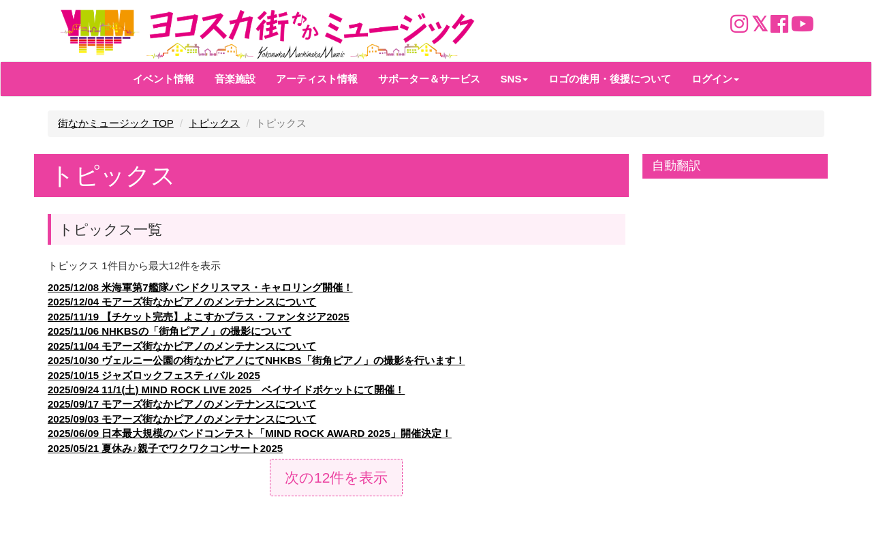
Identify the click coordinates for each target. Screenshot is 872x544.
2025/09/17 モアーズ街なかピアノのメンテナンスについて (182, 404)
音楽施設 (235, 79)
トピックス (214, 123)
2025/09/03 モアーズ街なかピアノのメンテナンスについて (182, 419)
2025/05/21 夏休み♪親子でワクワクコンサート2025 (165, 448)
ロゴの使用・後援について (609, 79)
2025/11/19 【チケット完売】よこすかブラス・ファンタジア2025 (198, 316)
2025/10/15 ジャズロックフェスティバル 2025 (154, 375)
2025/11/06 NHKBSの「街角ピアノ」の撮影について (170, 331)
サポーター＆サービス (429, 79)
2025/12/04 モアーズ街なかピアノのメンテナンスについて (182, 301)
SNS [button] (515, 79)
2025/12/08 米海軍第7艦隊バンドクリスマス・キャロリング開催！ (200, 287)
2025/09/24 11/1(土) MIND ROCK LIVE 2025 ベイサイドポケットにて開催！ (226, 389)
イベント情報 (163, 79)
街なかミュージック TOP (116, 123)
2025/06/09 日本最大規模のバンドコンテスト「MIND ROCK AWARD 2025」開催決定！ (250, 433)
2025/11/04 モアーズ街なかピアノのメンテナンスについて (182, 346)
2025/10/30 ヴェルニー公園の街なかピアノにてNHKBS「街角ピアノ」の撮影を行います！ (256, 360)
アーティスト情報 (317, 79)
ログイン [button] (715, 79)
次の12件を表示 (336, 477)
